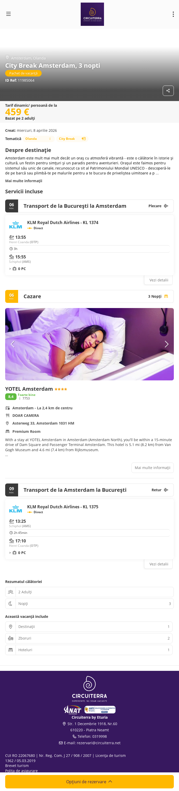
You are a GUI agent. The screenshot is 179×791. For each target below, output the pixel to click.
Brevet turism (17, 765)
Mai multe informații (23, 180)
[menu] (173, 14)
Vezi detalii (159, 280)
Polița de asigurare (21, 770)
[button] (13, 344)
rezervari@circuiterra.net (99, 742)
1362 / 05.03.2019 (20, 760)
